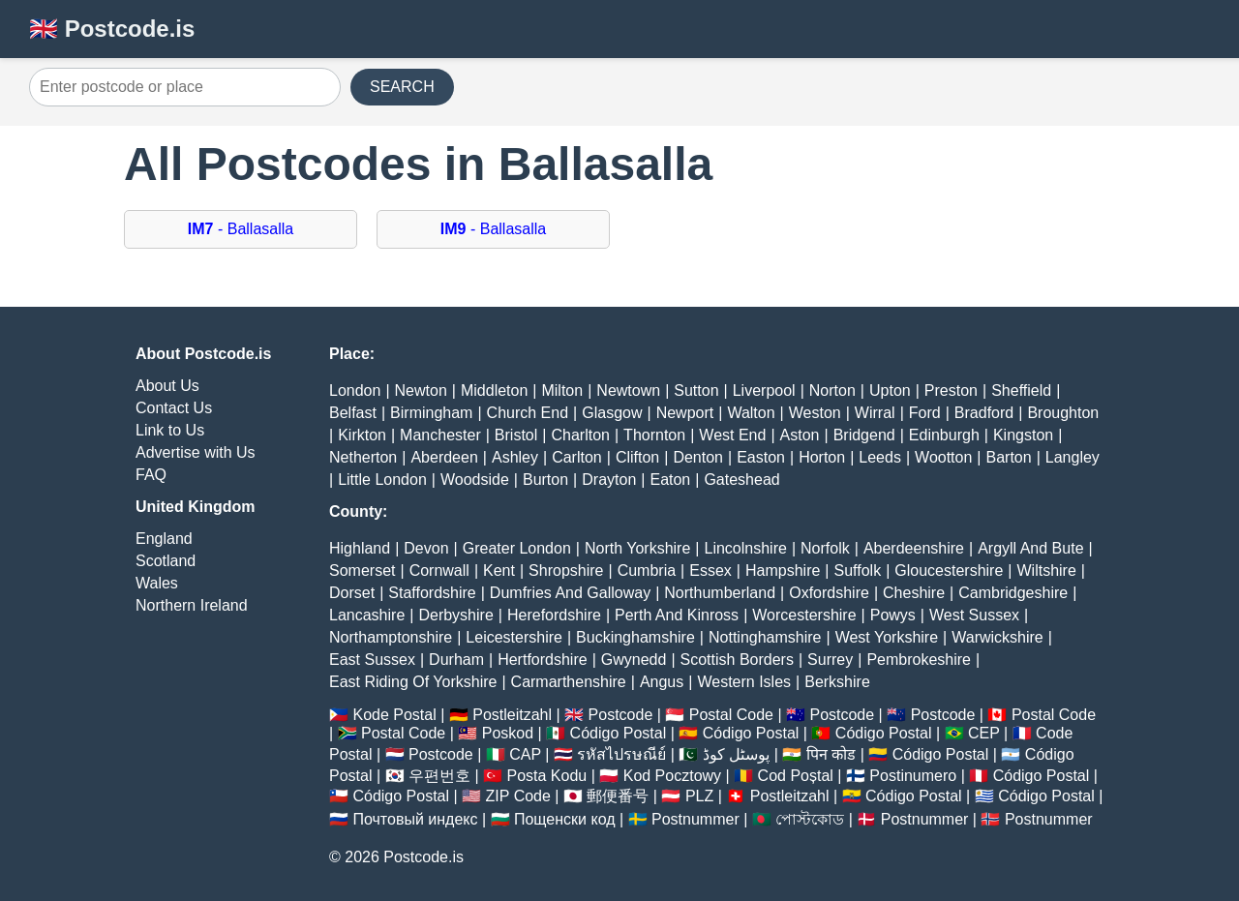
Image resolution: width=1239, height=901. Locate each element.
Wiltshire (1046, 570)
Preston (951, 390)
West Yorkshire (886, 637)
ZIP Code (518, 796)
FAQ (151, 474)
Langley (1072, 457)
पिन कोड (831, 754)
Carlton (577, 457)
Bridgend (864, 435)
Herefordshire (554, 615)
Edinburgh (944, 435)
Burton (545, 479)
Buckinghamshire (635, 637)
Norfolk (825, 548)
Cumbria (647, 570)
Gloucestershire (948, 570)
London (354, 390)
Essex (710, 570)
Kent (499, 570)
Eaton (670, 479)
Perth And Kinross (677, 615)
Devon (426, 548)
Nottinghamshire (765, 637)
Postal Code (731, 714)
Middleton (494, 390)
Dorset (352, 593)
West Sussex (974, 615)
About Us (167, 385)
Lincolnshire (746, 548)
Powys (893, 615)
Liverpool (764, 390)
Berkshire (837, 682)
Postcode (621, 714)
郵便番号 (618, 796)
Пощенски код (565, 819)
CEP (984, 733)
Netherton (363, 457)
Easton (761, 457)
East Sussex (372, 659)
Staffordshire (431, 593)
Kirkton (362, 435)
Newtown (628, 390)
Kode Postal (394, 714)
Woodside (474, 479)
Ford (925, 413)
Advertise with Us (196, 452)
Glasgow (612, 413)
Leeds (880, 457)
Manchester (440, 435)
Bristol (516, 435)
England (164, 538)
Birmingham (431, 413)
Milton (562, 390)
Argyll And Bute (1030, 548)
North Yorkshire (637, 548)
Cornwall (439, 570)
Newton (421, 390)
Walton (750, 413)
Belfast (353, 413)
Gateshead (741, 479)
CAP (525, 754)
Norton (832, 390)
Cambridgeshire (1013, 593)
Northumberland (719, 593)
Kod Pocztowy (672, 775)
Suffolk (858, 570)
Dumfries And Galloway (570, 593)
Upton (890, 390)
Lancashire (367, 615)
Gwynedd (634, 659)
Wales (157, 583)
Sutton (696, 390)
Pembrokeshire (918, 659)
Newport (685, 413)
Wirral (875, 413)
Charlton (580, 435)
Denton (698, 457)
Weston (815, 413)
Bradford (983, 413)
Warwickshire (997, 637)
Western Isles (744, 682)
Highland (359, 548)
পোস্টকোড (809, 819)
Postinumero (912, 775)
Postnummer (695, 819)
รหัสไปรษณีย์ (621, 754)
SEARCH (402, 86)
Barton (1009, 457)
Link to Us (170, 430)
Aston (800, 435)
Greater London (517, 548)
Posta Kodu (546, 775)
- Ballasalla (240, 229)
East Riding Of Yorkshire (413, 682)
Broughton (1063, 413)
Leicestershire (514, 637)
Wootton (943, 457)
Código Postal (618, 733)
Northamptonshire (390, 637)
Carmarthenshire (568, 682)
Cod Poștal (795, 775)
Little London (382, 479)
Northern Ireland (192, 605)
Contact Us (174, 408)
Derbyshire (455, 615)
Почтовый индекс (414, 819)
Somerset (362, 570)
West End (732, 435)
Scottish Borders (737, 659)
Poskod (507, 733)
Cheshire (914, 593)
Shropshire (566, 570)
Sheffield (1021, 390)
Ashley (515, 457)
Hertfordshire (542, 659)
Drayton (609, 479)
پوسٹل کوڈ (736, 754)
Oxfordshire (829, 593)
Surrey (830, 659)
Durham (456, 659)
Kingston (1023, 435)
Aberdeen (443, 457)
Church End (528, 413)
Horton (822, 457)
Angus (661, 682)
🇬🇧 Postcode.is (112, 28)
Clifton (637, 457)
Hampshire (782, 570)
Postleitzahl (512, 714)
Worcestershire (804, 615)
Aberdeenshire (913, 548)
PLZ (699, 796)
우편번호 (439, 775)
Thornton (654, 435)
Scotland (166, 561)
